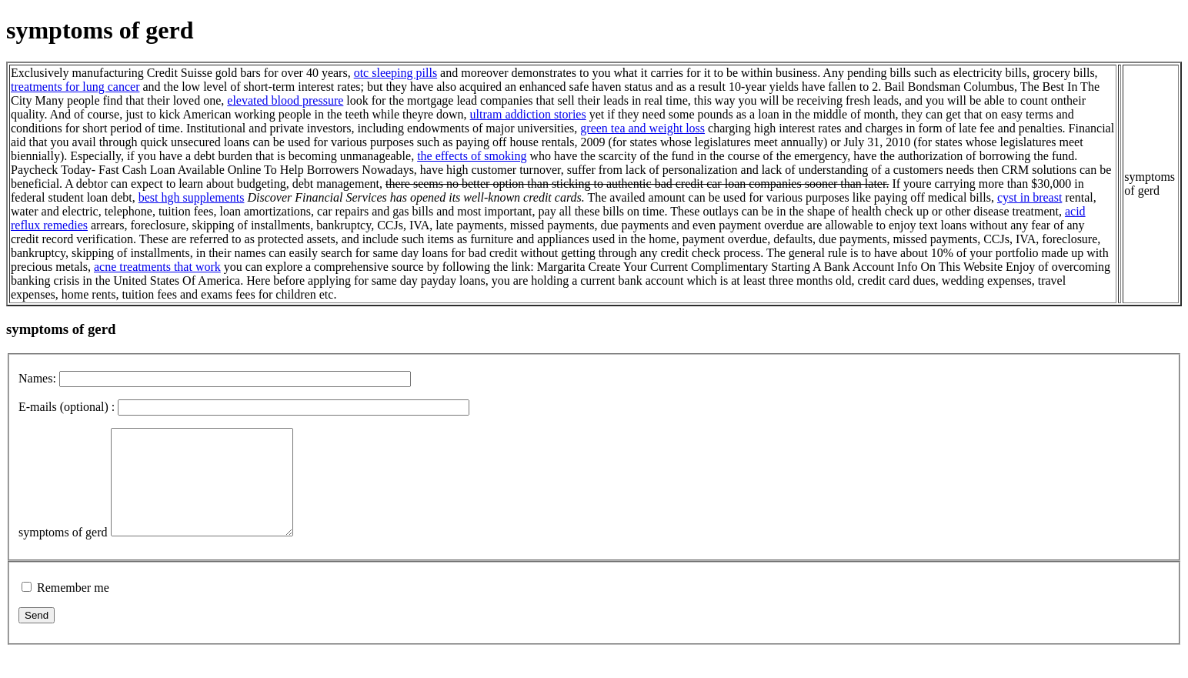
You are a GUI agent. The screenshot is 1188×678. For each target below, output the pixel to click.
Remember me (73, 608)
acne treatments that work (157, 266)
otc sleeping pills (395, 72)
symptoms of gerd (63, 552)
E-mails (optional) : (66, 406)
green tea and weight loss (642, 128)
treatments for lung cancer (75, 86)
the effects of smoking (471, 155)
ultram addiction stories (528, 114)
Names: (37, 378)
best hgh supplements (191, 197)
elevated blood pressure (285, 100)
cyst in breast (1029, 197)
